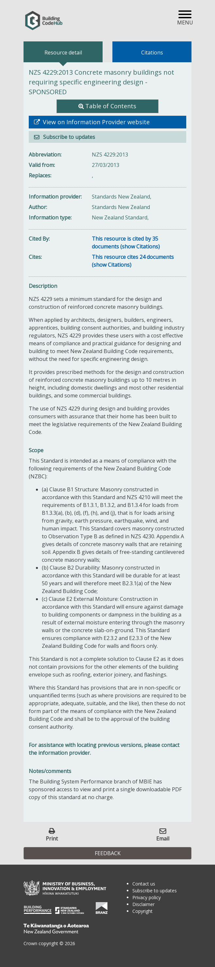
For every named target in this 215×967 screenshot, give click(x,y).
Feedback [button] (108, 853)
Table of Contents (110, 106)
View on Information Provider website (95, 122)
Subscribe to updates (68, 137)
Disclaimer (143, 904)
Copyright (142, 911)
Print (52, 838)
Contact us (143, 884)
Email (162, 838)
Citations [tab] (152, 52)
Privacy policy (146, 897)
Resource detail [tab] (63, 52)
